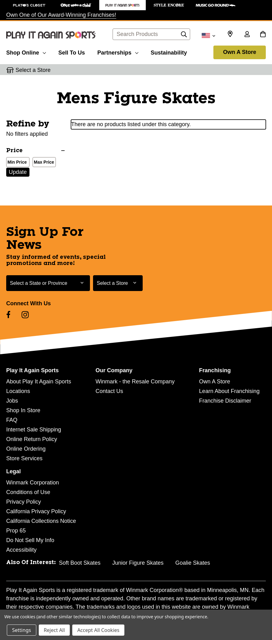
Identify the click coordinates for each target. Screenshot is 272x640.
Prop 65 (16, 530)
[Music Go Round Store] (215, 5)
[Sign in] (247, 34)
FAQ (11, 420)
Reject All (54, 630)
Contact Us (109, 391)
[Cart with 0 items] (263, 34)
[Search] (184, 36)
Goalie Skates (192, 563)
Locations (18, 391)
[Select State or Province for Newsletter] (48, 283)
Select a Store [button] (33, 70)
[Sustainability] (169, 52)
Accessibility (21, 550)
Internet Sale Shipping (33, 429)
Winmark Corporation (32, 482)
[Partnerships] (118, 52)
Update (18, 172)
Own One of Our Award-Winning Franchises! (61, 15)
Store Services (24, 458)
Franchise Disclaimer (225, 401)
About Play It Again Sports (38, 381)
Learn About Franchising (229, 391)
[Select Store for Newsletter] (118, 283)
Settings (21, 630)
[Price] (35, 151)
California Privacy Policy (36, 511)
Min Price (15, 162)
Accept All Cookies (98, 630)
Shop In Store (23, 410)
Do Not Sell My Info (30, 540)
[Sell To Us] (71, 52)
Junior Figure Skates (137, 563)
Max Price (43, 162)
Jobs (12, 401)
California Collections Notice (41, 521)
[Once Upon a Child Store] (76, 5)
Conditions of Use (28, 492)
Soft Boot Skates (79, 563)
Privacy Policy (23, 502)
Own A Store (239, 52)
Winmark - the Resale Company (135, 381)
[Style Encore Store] (169, 5)
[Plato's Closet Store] (29, 5)
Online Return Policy (31, 439)
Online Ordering (26, 449)
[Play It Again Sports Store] (122, 5)
